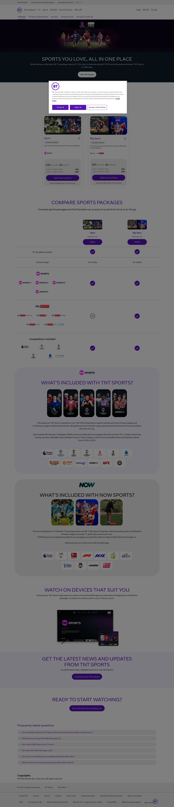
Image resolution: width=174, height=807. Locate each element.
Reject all (78, 107)
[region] (88, 97)
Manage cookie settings (97, 107)
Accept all (60, 107)
